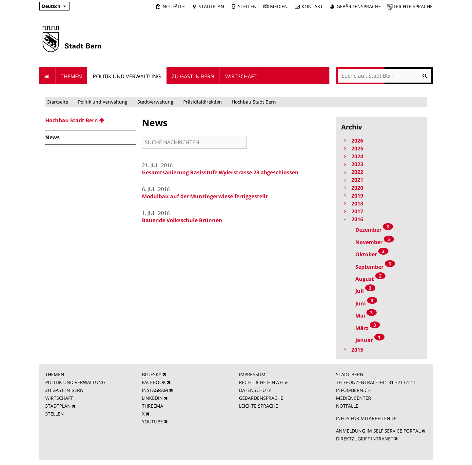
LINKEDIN (152, 398)
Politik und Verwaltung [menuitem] (127, 76)
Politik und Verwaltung (103, 102)
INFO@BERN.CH (353, 390)
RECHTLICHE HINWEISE (264, 382)
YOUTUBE (152, 421)
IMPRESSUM (252, 374)
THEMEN (54, 374)
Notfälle (174, 6)
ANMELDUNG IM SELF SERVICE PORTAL (378, 431)
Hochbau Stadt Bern (254, 102)
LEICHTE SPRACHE (258, 406)
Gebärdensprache (359, 6)
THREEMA (152, 406)
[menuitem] (90, 120)
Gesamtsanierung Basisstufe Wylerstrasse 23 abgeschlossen (220, 172)
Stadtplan (211, 6)
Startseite (57, 102)
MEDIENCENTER (353, 398)
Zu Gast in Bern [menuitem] (193, 76)
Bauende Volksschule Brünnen (182, 220)
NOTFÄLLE (347, 406)
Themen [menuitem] (71, 76)
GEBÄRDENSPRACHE (261, 398)
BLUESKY (151, 374)
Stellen (247, 6)
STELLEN (54, 414)
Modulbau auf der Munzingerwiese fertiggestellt (205, 196)
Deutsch (51, 6)
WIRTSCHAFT (59, 398)
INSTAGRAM (155, 390)
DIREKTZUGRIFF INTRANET (364, 439)
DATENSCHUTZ (255, 390)
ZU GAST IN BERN (64, 390)
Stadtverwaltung (155, 102)
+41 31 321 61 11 (397, 382)
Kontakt (312, 6)
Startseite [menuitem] (47, 75)
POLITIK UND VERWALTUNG (75, 382)
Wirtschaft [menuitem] (241, 76)
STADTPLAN (58, 406)
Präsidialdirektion (202, 102)
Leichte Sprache (413, 6)
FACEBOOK (154, 382)
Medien (279, 6)
